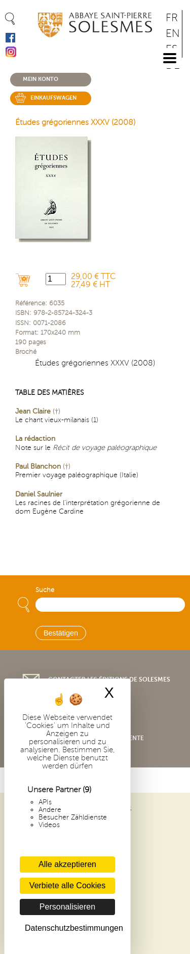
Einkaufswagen (53, 98)
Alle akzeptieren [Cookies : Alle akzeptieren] (67, 864)
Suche (44, 590)
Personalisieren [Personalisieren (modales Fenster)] (67, 906)
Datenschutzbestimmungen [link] (70, 928)
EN (173, 33)
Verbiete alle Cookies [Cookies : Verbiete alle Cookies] (67, 885)
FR (172, 18)
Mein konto (40, 79)
